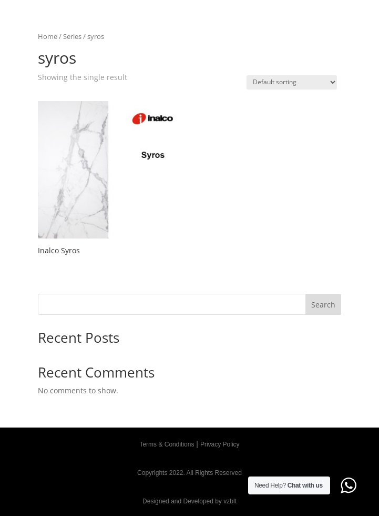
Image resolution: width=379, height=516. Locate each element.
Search (323, 305)
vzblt (230, 501)
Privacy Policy (220, 444)
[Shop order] (292, 82)
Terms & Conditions (166, 444)
